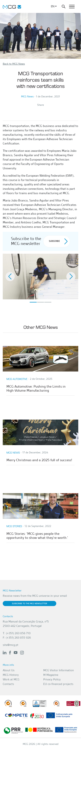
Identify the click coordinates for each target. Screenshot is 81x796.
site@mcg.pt (10, 645)
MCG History (11, 675)
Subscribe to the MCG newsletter (29, 603)
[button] (10, 276)
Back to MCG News (14, 64)
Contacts (8, 684)
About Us (8, 670)
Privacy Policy (52, 679)
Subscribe (58, 241)
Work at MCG (11, 679)
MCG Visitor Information (58, 670)
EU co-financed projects (58, 684)
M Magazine (50, 675)
